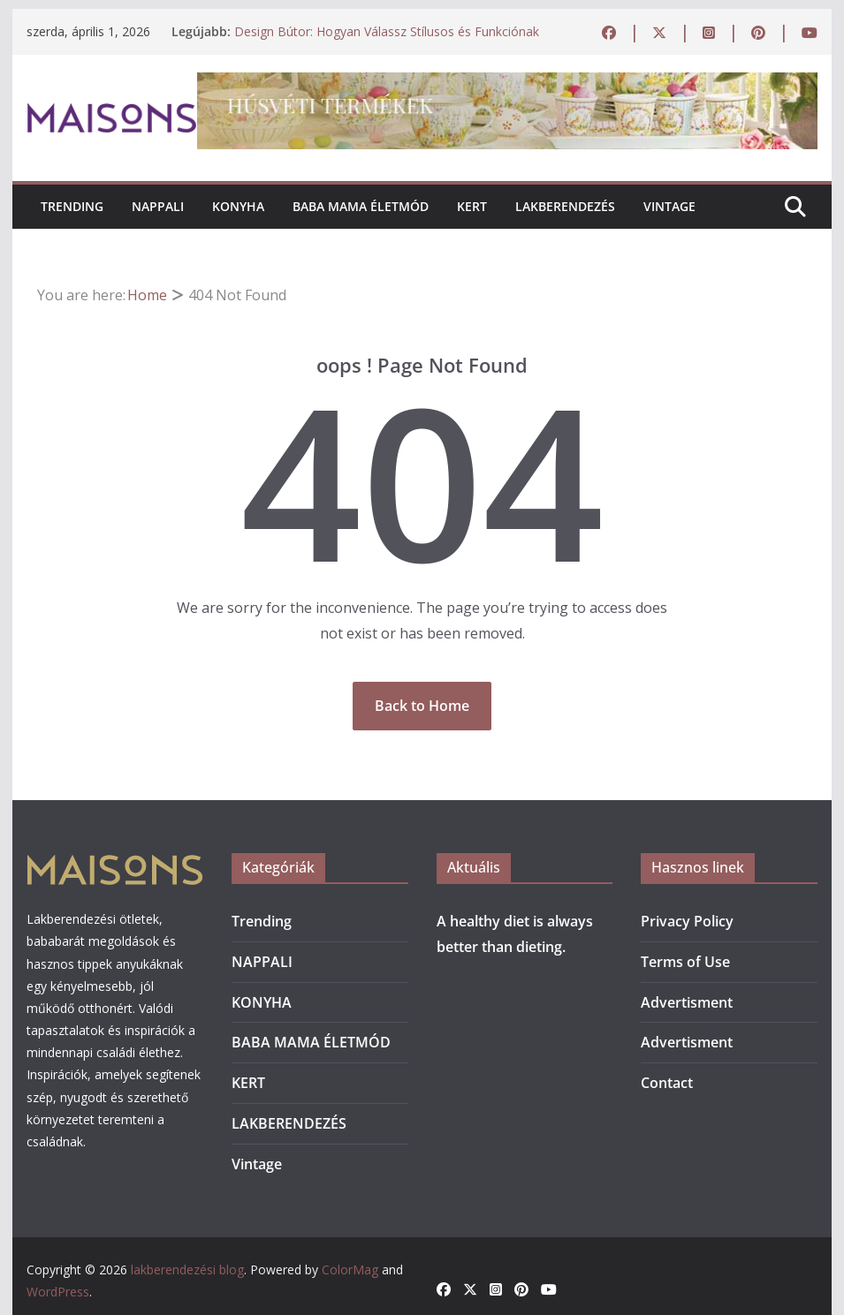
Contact (667, 1082)
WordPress (58, 1291)
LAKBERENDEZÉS (565, 206)
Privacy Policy (687, 921)
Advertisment (687, 1002)
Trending (72, 206)
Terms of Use (685, 961)
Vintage (669, 206)
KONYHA (238, 206)
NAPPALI (158, 206)
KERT (472, 206)
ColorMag (350, 1269)
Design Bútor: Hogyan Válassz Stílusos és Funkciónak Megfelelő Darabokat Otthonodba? (386, 40)
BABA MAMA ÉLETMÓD (361, 206)
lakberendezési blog (187, 1269)
